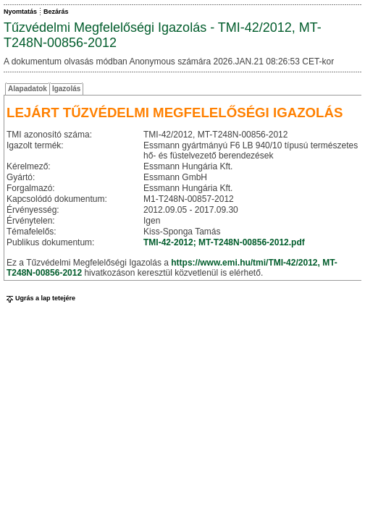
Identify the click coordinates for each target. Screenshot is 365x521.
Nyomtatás (20, 11)
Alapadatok (27, 89)
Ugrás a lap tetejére (39, 298)
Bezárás (56, 11)
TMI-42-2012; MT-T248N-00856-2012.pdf (224, 242)
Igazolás (66, 89)
